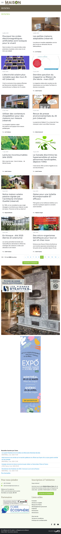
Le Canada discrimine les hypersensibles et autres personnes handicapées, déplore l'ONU (45, 158)
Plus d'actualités (5, 473)
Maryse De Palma (37, 504)
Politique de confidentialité (39, 520)
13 (52, 257)
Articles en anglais (37, 502)
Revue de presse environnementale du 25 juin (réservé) (45, 116)
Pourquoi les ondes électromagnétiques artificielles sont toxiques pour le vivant (14, 39)
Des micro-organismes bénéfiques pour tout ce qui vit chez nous (45, 237)
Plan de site (35, 516)
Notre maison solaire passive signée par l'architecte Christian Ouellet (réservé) (12, 197)
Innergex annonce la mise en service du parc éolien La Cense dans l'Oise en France (25, 464)
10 (42, 257)
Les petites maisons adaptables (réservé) (43, 37)
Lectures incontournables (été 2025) (14, 156)
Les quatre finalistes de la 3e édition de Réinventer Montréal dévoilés (21, 453)
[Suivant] (58, 257)
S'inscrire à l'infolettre (30, 262)
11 (45, 257)
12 (48, 257)
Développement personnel (39, 506)
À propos (34, 500)
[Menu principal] (2, 2)
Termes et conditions (38, 518)
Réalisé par (51, 531)
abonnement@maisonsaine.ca (11, 485)
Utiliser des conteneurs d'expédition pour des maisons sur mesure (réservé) (13, 117)
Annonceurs (35, 512)
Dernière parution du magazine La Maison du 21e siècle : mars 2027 (44, 77)
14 (55, 257)
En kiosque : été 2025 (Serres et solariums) (12, 236)
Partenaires (35, 510)
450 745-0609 (7, 483)
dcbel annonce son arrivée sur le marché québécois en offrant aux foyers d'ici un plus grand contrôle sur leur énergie (30, 458)
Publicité (34, 508)
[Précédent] (25, 257)
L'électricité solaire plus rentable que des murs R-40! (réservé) (14, 77)
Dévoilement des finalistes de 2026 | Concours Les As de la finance (20, 469)
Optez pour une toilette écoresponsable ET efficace (44, 196)
